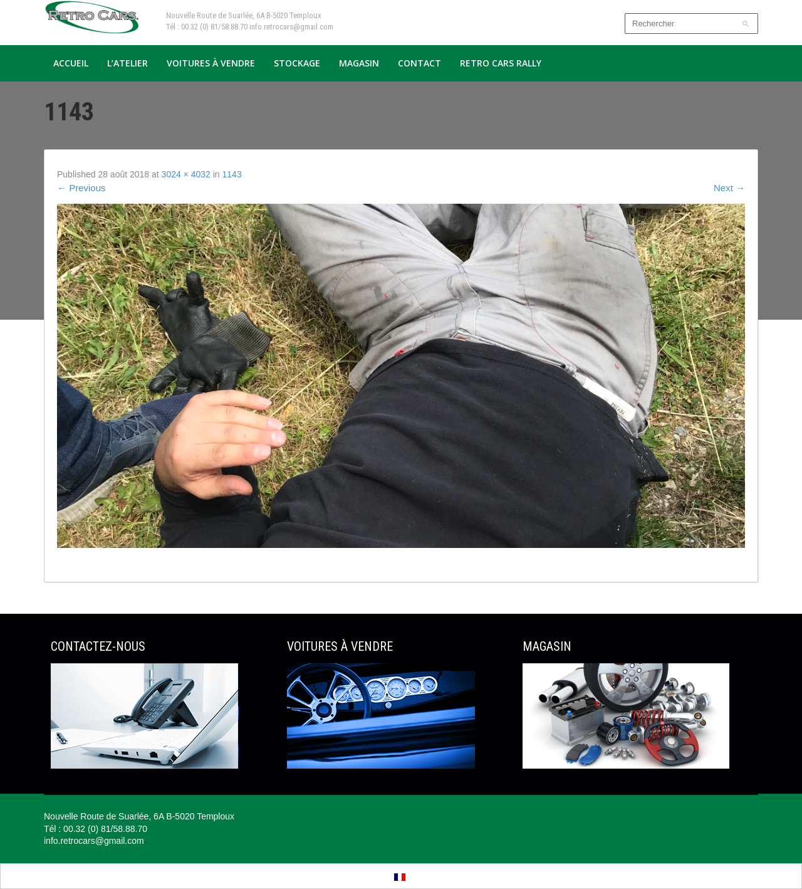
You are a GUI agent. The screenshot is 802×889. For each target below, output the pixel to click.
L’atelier (127, 63)
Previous (81, 187)
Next (729, 187)
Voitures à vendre (211, 63)
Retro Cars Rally (500, 63)
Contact (419, 63)
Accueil (70, 63)
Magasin (359, 63)
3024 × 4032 (186, 174)
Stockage (297, 63)
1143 (232, 174)
